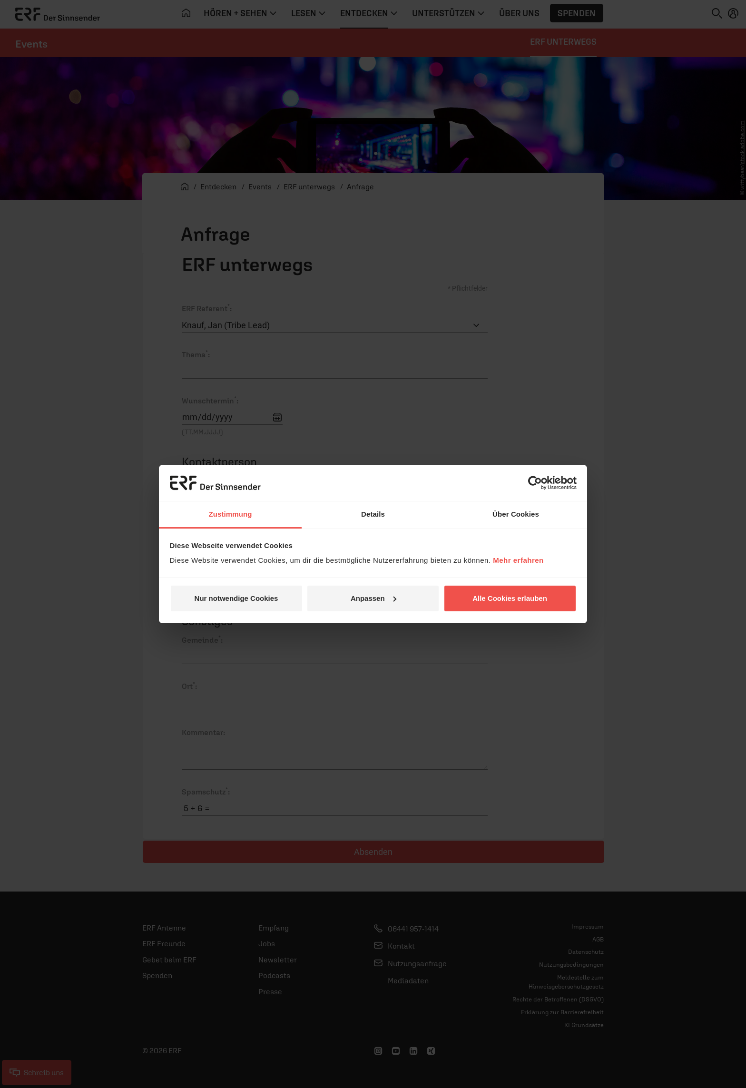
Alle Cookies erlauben (509, 598)
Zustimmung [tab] (230, 514)
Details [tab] (373, 514)
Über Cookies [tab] (515, 514)
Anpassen (373, 598)
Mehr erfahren (518, 560)
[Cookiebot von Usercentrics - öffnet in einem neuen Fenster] (535, 483)
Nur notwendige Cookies (236, 598)
